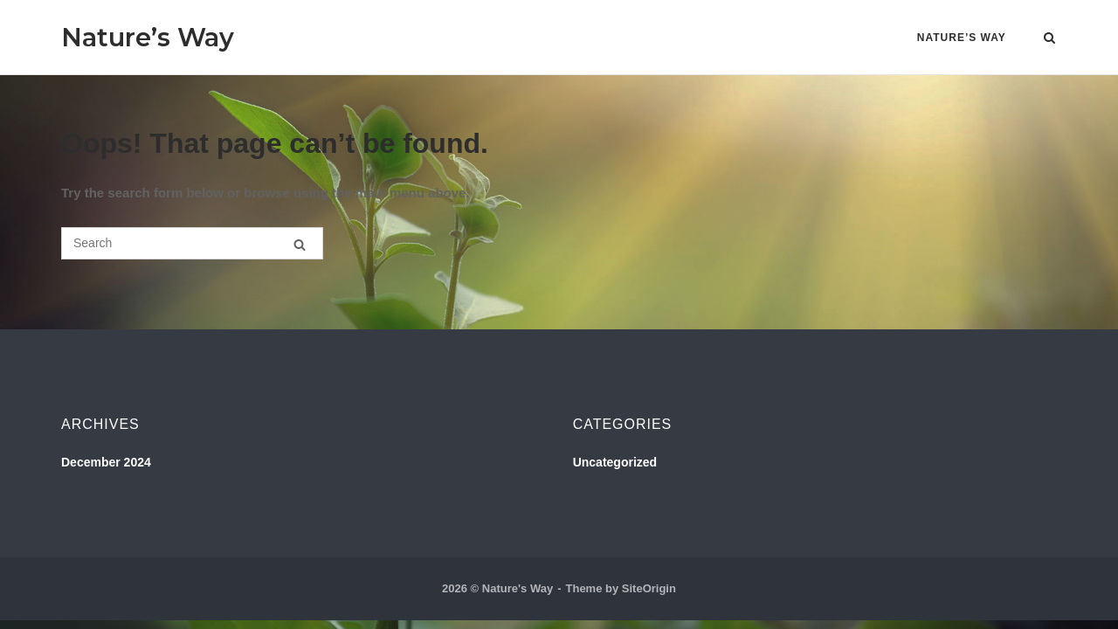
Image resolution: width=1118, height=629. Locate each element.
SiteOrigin (649, 588)
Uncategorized (615, 462)
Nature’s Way (147, 37)
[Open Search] (1049, 38)
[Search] (299, 244)
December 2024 (106, 462)
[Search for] (192, 243)
